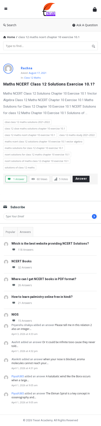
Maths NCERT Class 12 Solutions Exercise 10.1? (48, 84)
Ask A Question (85, 25)
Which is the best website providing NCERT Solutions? (50, 243)
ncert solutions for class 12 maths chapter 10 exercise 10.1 (37, 154)
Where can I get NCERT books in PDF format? (43, 279)
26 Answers (21, 285)
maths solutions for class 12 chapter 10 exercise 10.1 (34, 148)
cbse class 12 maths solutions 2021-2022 (27, 122)
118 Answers (22, 250)
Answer (81, 178)
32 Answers (21, 267)
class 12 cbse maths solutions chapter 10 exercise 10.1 (35, 128)
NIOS (15, 314)
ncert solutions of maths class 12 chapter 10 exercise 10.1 (37, 161)
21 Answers (21, 303)
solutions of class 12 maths (20, 167)
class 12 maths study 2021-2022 (77, 135)
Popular (10, 232)
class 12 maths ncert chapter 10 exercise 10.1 (30, 135)
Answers (25, 232)
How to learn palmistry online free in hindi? (42, 297)
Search (9, 25)
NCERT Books (21, 261)
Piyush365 (17, 376)
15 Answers (21, 321)
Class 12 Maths (32, 77)
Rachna (27, 68)
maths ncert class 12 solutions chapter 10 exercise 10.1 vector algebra (43, 141)
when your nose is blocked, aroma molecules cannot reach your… (48, 361)
